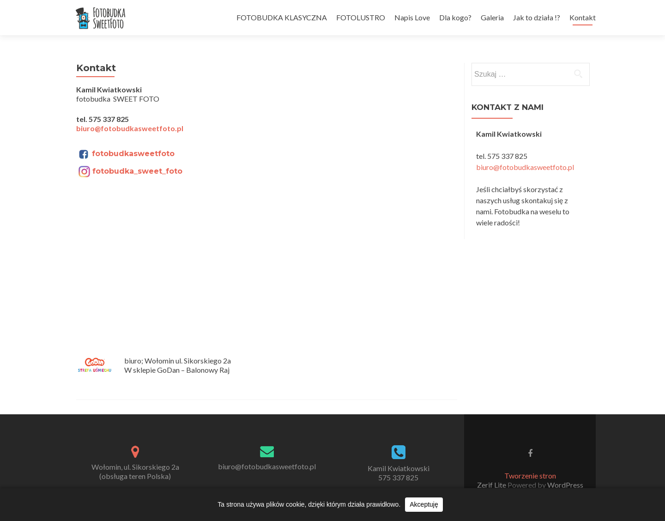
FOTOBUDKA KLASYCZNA (281, 17)
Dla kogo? (455, 17)
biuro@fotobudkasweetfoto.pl (129, 128)
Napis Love (412, 17)
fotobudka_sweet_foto (137, 171)
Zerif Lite (492, 484)
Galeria (492, 17)
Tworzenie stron (530, 475)
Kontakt (582, 17)
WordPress (564, 484)
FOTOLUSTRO (360, 17)
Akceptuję (424, 504)
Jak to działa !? (536, 17)
